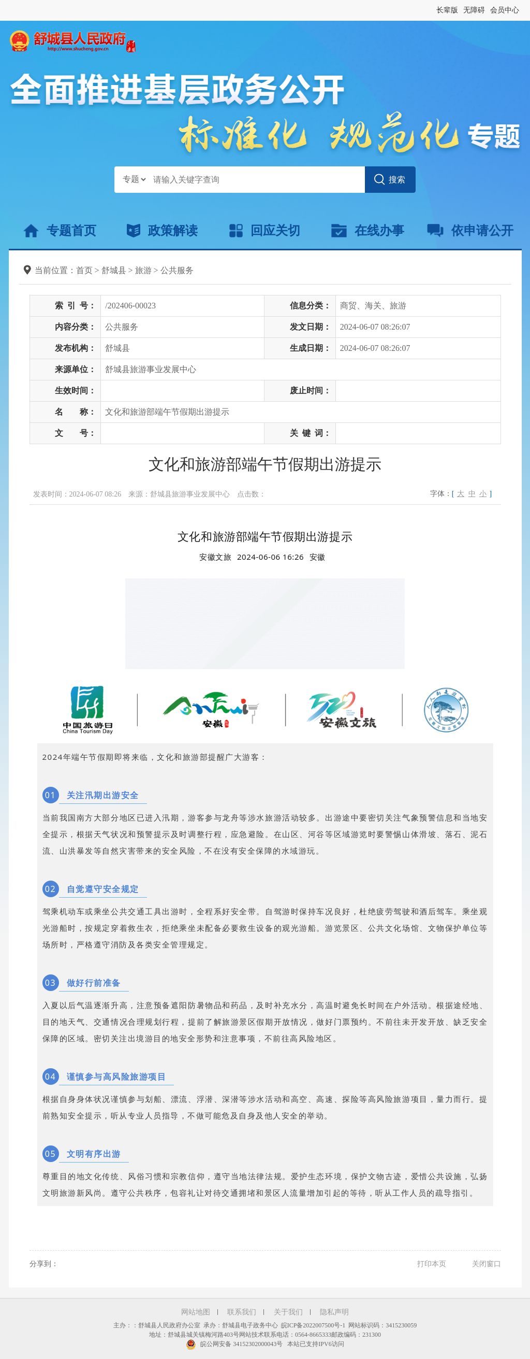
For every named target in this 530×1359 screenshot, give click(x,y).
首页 (84, 270)
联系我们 (241, 1312)
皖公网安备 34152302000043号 (234, 1344)
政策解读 (162, 230)
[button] (447, 10)
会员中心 (504, 10)
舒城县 (113, 270)
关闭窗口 (486, 1264)
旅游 (143, 270)
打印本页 (431, 1264)
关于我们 (288, 1312)
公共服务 (177, 270)
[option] (318, 556)
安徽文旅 (215, 556)
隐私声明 (334, 1312)
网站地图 (195, 1312)
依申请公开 (470, 230)
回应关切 (264, 230)
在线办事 (367, 230)
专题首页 (59, 230)
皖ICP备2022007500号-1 (313, 1325)
